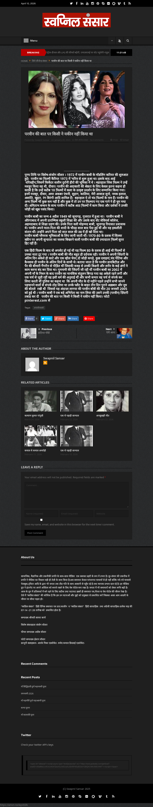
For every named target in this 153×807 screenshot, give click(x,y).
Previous (45, 329)
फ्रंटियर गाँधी (44, 333)
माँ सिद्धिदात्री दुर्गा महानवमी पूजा (33, 686)
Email (124, 139)
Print (114, 139)
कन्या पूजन (25, 707)
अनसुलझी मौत (102, 415)
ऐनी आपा (110, 332)
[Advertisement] (76, 158)
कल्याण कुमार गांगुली (34, 415)
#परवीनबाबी (39, 308)
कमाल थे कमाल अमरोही (35, 450)
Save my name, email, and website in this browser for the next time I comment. (70, 524)
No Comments (97, 139)
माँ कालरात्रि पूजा (27, 714)
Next (110, 329)
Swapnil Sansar (42, 139)
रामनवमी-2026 (27, 693)
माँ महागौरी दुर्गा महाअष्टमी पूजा (33, 700)
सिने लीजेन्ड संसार (81, 139)
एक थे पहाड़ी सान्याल (69, 415)
